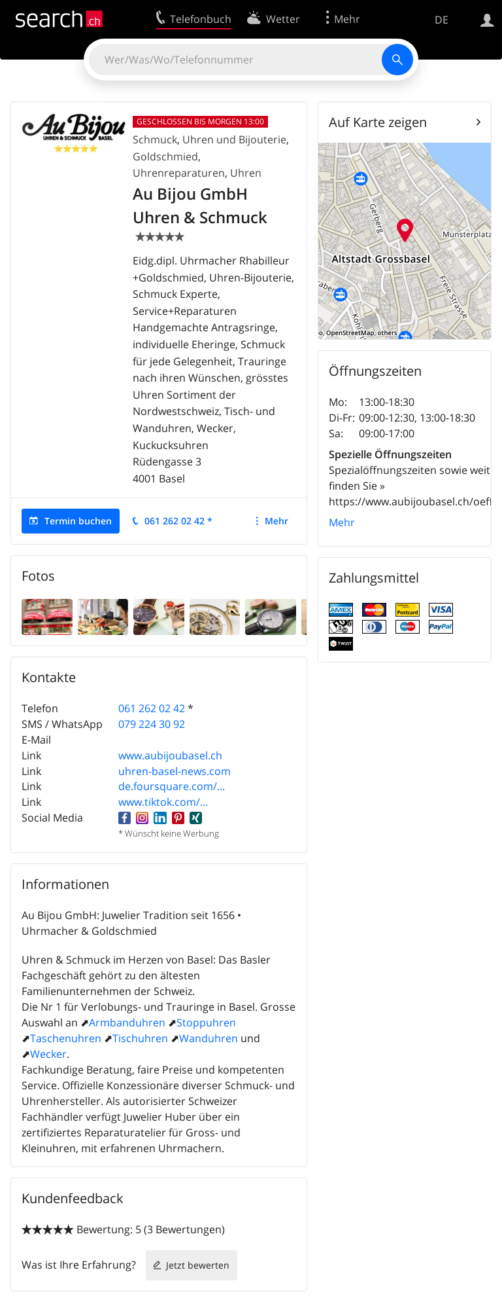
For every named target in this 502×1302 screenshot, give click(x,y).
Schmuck (155, 139)
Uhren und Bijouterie (234, 139)
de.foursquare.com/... (171, 786)
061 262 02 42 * (178, 521)
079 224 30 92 (151, 724)
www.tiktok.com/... (163, 802)
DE (441, 19)
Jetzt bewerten (197, 1265)
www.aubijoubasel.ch (170, 755)
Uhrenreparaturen (179, 173)
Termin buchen (78, 521)
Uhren (245, 173)
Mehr (276, 521)
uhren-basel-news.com (174, 771)
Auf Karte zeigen (378, 122)
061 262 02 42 (151, 708)
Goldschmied (165, 156)
